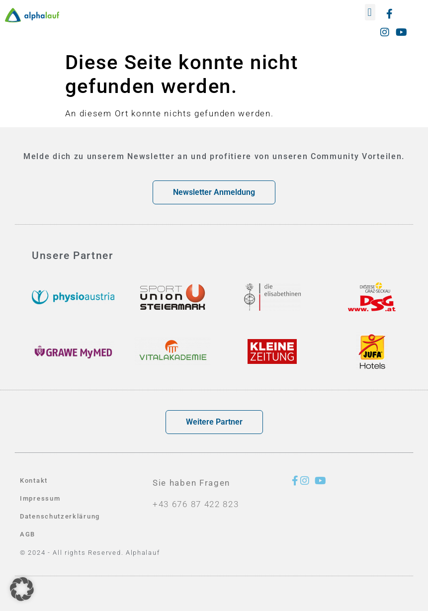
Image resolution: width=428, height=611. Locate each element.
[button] (370, 12)
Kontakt (34, 480)
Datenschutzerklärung (60, 516)
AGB (27, 534)
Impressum (40, 498)
